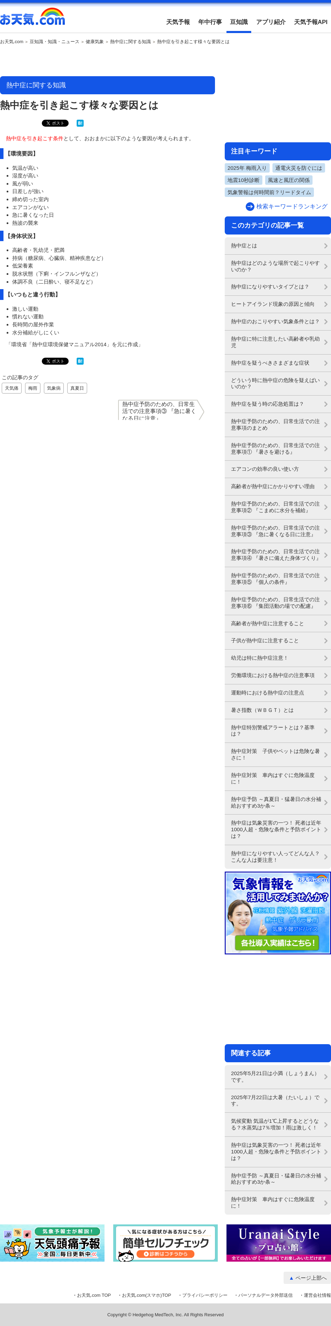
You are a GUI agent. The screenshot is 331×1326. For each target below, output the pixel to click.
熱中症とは (244, 245)
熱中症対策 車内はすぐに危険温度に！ (273, 778)
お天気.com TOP (94, 1295)
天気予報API (311, 22)
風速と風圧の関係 (289, 180)
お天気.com (32, 20)
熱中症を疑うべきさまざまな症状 (270, 363)
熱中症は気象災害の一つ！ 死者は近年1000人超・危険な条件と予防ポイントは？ (276, 829)
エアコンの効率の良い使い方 (265, 469)
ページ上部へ (311, 1278)
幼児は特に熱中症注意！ (259, 658)
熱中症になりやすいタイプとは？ (270, 286)
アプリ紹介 (271, 22)
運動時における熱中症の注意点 (267, 693)
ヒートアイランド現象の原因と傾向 (273, 304)
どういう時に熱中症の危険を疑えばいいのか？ (275, 383)
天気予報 (178, 22)
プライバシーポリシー (205, 1295)
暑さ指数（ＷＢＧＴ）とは (262, 710)
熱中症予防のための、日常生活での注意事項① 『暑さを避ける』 (275, 448)
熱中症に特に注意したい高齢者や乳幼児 (275, 342)
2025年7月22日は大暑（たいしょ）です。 (275, 1100)
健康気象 (95, 41)
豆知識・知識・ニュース (54, 41)
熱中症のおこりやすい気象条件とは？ (275, 321)
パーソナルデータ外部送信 (265, 1295)
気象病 (54, 388)
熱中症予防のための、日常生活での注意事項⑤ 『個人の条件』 (275, 578)
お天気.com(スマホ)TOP (146, 1295)
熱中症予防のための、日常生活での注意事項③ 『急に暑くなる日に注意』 (275, 531)
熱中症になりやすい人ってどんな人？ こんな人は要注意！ (278, 856)
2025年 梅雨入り (247, 168)
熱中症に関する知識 (130, 41)
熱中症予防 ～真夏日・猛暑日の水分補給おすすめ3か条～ (276, 802)
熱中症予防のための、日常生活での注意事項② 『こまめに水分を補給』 (275, 507)
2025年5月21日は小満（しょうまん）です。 (275, 1076)
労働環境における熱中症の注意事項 (273, 675)
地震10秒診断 (244, 180)
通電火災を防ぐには (298, 168)
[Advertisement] (107, 60)
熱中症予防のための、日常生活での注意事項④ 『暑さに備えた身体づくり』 (276, 554)
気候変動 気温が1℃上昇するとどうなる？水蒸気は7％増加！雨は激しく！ (275, 1124)
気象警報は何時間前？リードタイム (269, 192)
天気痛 (11, 388)
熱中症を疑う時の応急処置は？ (267, 404)
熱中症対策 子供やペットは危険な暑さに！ (275, 754)
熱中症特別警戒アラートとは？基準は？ (273, 730)
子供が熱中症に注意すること (265, 640)
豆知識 (239, 22)
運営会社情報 (317, 1295)
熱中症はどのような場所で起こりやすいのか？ (275, 266)
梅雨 (32, 388)
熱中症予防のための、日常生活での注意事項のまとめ (275, 424)
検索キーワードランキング (292, 206)
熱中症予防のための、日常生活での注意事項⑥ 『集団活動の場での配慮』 (275, 602)
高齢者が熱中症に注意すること (267, 623)
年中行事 (210, 22)
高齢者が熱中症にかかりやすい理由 (273, 486)
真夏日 (77, 388)
